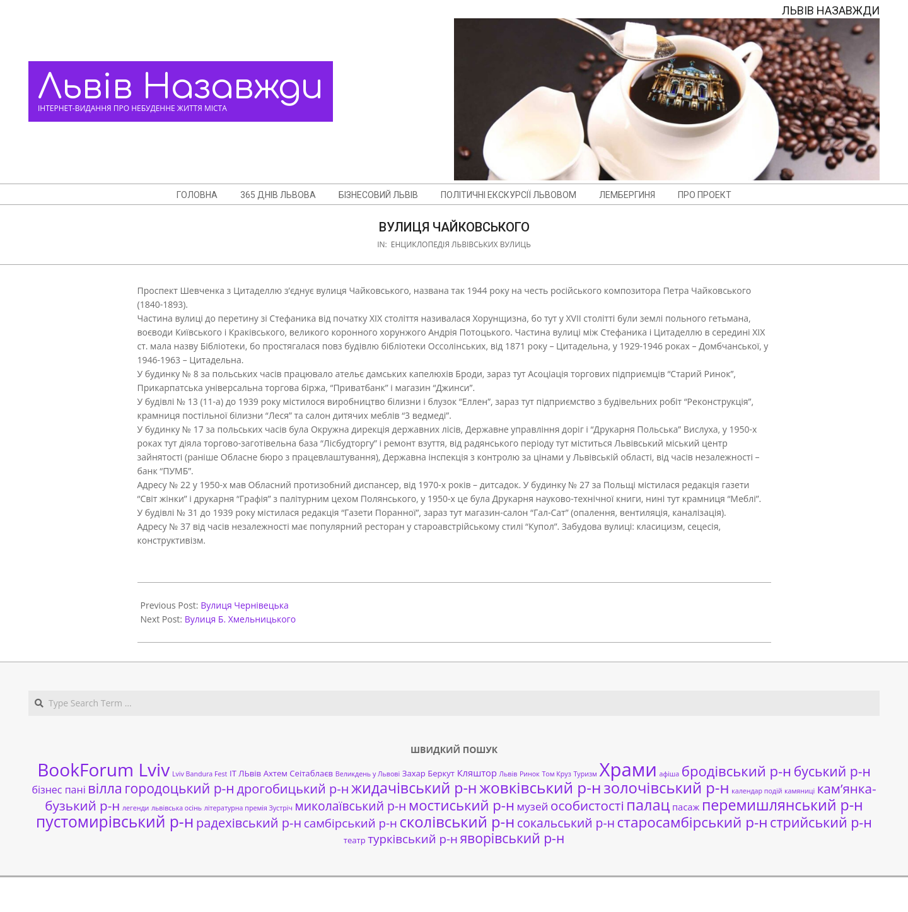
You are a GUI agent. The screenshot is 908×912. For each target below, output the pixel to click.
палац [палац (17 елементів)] (648, 805)
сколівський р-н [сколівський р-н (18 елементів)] (457, 822)
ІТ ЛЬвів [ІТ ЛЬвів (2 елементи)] (245, 773)
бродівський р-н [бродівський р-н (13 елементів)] (736, 770)
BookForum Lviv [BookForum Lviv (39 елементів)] (103, 769)
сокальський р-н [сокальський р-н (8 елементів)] (566, 822)
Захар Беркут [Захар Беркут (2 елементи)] (428, 773)
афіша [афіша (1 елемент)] (670, 773)
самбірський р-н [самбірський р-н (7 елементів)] (350, 823)
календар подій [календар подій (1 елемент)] (756, 790)
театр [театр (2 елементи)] (355, 840)
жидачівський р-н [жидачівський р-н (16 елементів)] (414, 788)
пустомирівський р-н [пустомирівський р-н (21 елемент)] (115, 821)
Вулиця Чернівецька (245, 605)
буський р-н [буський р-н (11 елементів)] (832, 771)
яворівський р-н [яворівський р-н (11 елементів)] (512, 838)
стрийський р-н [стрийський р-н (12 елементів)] (821, 822)
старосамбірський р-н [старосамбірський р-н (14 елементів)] (692, 822)
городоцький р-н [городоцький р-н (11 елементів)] (179, 788)
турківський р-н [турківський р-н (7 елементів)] (412, 838)
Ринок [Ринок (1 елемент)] (530, 773)
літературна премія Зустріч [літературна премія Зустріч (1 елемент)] (248, 808)
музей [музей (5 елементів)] (533, 806)
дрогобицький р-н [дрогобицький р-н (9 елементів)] (292, 788)
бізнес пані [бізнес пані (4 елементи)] (58, 790)
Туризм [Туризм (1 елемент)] (585, 773)
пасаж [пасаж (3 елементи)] (685, 806)
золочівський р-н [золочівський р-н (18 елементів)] (666, 788)
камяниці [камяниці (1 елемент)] (799, 790)
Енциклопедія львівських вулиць (461, 244)
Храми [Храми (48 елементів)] (628, 769)
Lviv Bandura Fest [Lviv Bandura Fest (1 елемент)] (199, 773)
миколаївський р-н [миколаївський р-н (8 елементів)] (351, 805)
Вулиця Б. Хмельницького (240, 619)
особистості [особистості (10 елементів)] (587, 805)
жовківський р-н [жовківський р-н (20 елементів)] (540, 787)
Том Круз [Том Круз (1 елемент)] (556, 773)
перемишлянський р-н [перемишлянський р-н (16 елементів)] (782, 805)
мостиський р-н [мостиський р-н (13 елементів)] (462, 804)
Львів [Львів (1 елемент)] (508, 773)
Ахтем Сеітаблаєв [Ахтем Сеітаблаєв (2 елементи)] (298, 773)
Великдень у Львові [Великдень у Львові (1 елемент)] (367, 773)
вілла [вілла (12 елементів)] (105, 788)
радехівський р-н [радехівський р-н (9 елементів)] (248, 822)
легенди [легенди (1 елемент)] (135, 808)
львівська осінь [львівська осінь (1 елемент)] (176, 808)
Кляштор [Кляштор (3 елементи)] (477, 772)
